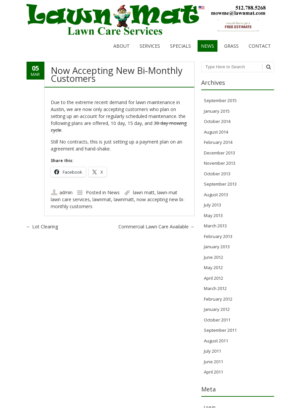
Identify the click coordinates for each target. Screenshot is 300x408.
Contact (260, 46)
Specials (180, 46)
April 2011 (213, 372)
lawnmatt (124, 199)
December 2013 (219, 153)
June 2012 (213, 257)
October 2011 (217, 320)
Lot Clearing (42, 226)
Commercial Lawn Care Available (156, 226)
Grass (231, 46)
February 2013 (218, 236)
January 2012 (217, 309)
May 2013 (213, 215)
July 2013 (212, 205)
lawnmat (101, 199)
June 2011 (213, 362)
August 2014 (216, 132)
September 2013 (220, 184)
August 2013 (216, 195)
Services (150, 46)
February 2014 (218, 142)
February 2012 (218, 299)
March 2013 (215, 226)
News (207, 46)
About (121, 46)
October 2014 (217, 121)
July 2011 (212, 351)
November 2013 (219, 163)
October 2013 (217, 174)
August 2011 (216, 341)
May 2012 (213, 267)
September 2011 (220, 330)
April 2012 (213, 278)
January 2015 (217, 111)
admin (66, 192)
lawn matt (143, 192)
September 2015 (220, 100)
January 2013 (217, 247)
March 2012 (215, 288)
